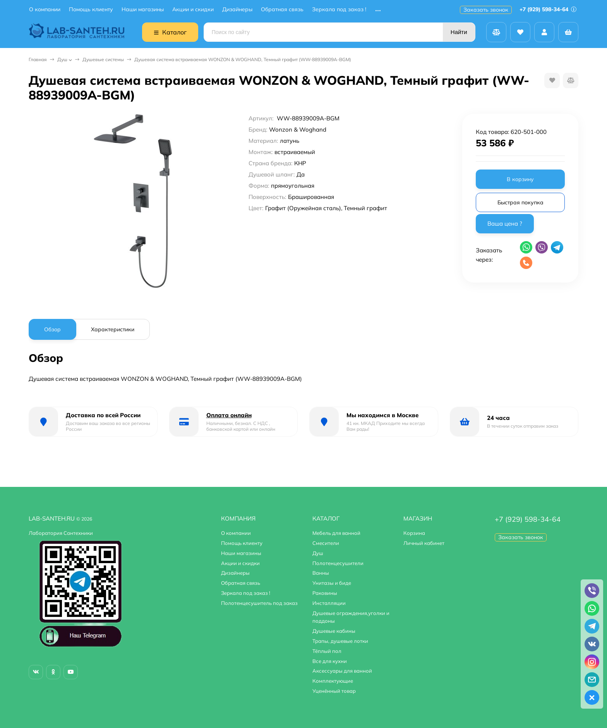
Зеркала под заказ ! (339, 9)
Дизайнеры (237, 9)
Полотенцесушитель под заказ (259, 603)
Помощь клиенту (91, 9)
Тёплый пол (326, 651)
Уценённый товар (334, 691)
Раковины (324, 593)
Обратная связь (282, 9)
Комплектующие (332, 681)
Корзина (414, 533)
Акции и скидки (193, 9)
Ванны (320, 573)
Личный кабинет (423, 543)
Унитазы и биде (331, 583)
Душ (62, 59)
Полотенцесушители (338, 563)
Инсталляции (329, 603)
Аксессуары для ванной (342, 671)
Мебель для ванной (336, 533)
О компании (44, 9)
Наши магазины (143, 9)
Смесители (325, 543)
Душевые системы (103, 59)
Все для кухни (329, 661)
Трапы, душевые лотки (340, 641)
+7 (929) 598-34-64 (548, 9)
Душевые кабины (333, 631)
